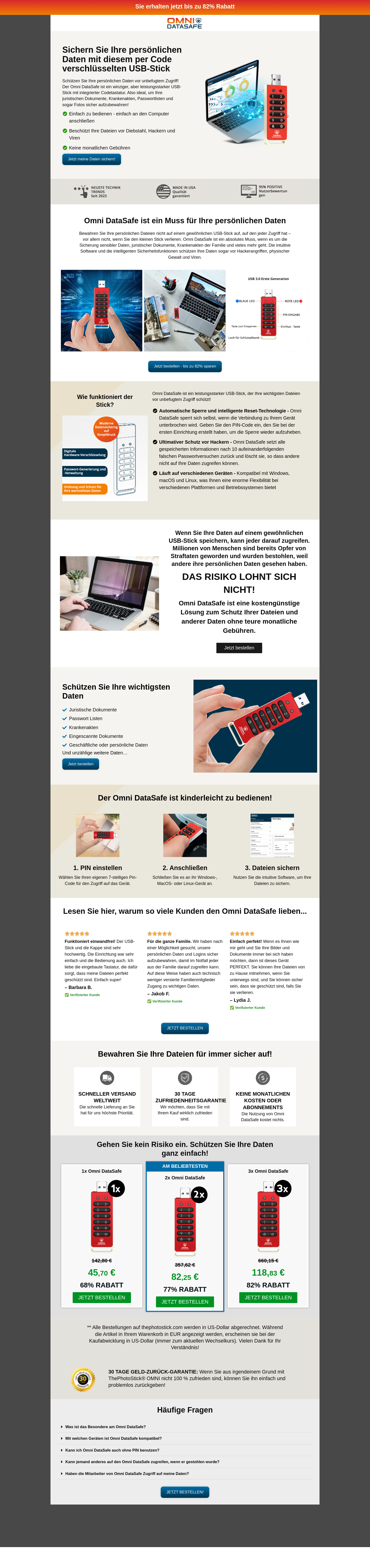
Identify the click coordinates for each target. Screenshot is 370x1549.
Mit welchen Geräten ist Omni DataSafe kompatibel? (117, 1440)
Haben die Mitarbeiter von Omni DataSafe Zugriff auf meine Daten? (132, 1475)
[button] (101, 160)
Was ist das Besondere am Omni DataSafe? (109, 1428)
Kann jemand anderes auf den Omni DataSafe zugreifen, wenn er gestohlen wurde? (149, 1463)
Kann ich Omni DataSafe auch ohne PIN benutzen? (116, 1452)
